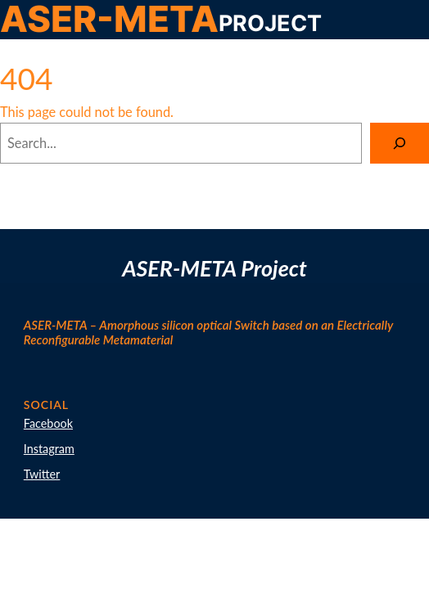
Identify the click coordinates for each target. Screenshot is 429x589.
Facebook (48, 423)
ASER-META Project (214, 267)
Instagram (49, 449)
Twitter (42, 474)
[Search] (399, 143)
